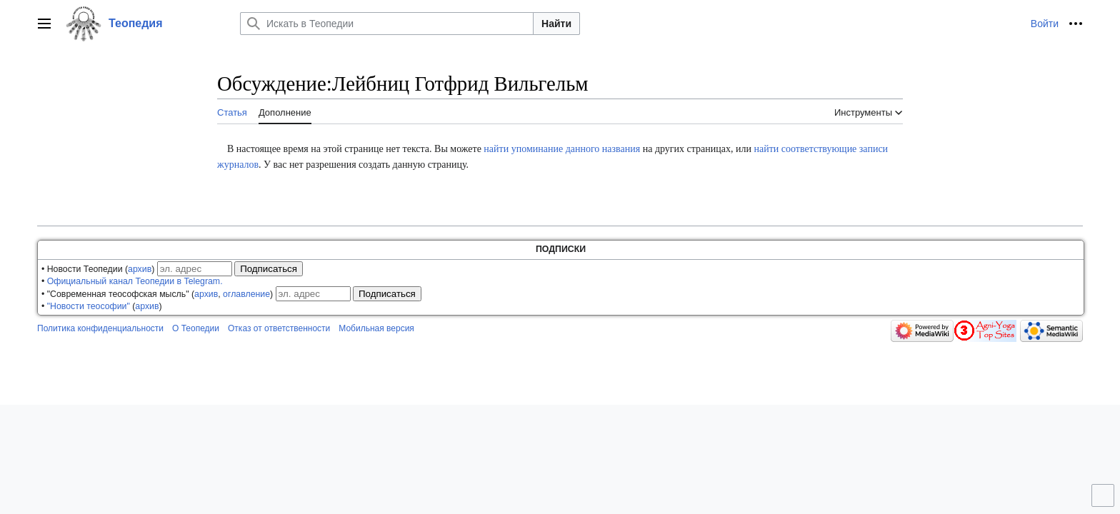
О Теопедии (195, 328)
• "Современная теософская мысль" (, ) (157, 294)
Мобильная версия (376, 328)
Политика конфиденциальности (100, 328)
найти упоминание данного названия (562, 148)
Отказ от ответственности (279, 328)
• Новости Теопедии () (97, 269)
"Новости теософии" (88, 306)
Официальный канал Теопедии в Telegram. (135, 281)
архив (139, 269)
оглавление (246, 294)
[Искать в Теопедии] (387, 23)
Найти (556, 23)
